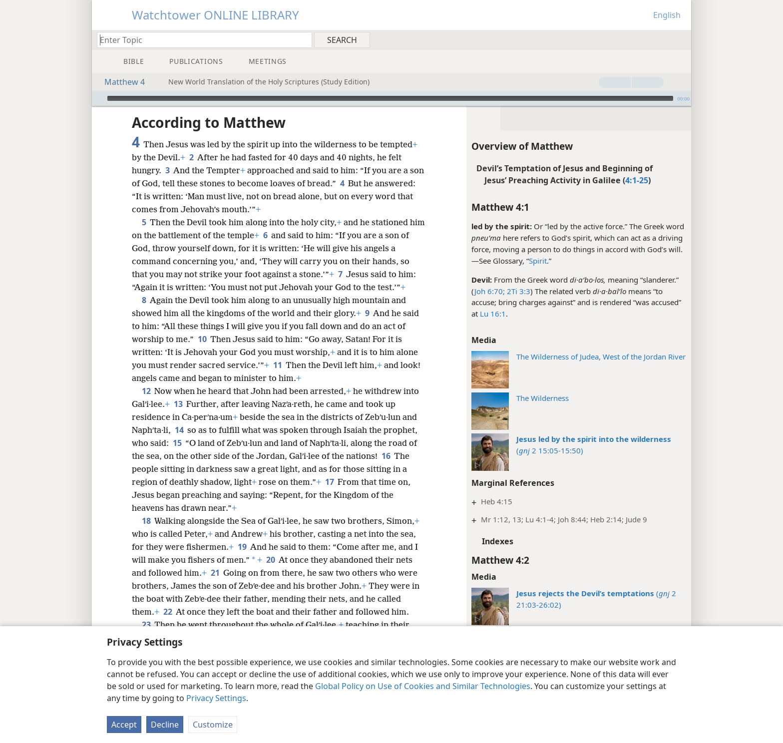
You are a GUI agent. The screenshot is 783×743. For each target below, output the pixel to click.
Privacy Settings (216, 698)
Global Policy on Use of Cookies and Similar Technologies (422, 686)
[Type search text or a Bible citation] (200, 39)
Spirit (538, 246)
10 (202, 324)
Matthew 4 (119, 81)
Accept (124, 724)
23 (146, 609)
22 (167, 596)
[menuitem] (680, 39)
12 (146, 376)
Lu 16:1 (493, 299)
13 (178, 388)
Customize (213, 724)
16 (386, 440)
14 (179, 414)
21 (215, 557)
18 (146, 505)
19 (242, 531)
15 (177, 427)
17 (329, 466)
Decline (165, 724)
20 (270, 544)
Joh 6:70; (489, 276)
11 (277, 350)
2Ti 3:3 (517, 276)
